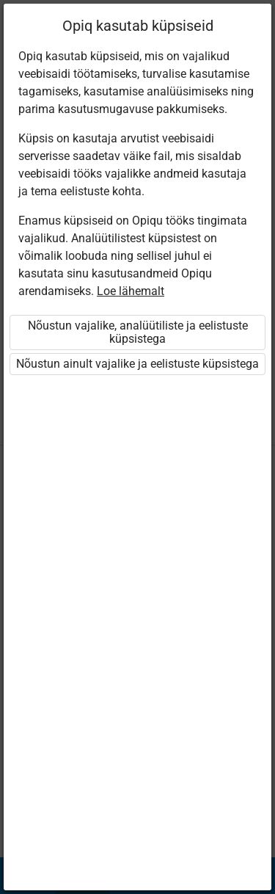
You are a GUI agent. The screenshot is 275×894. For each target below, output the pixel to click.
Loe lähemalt (130, 291)
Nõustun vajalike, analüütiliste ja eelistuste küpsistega (138, 332)
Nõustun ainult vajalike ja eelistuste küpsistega (137, 364)
